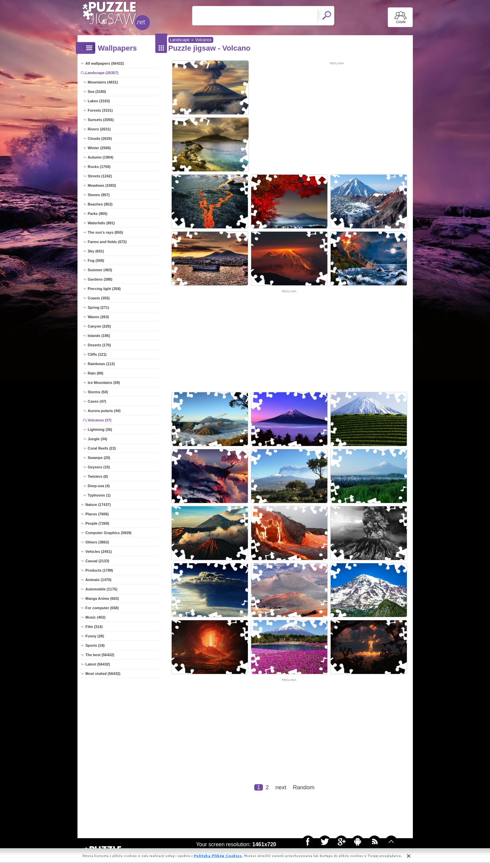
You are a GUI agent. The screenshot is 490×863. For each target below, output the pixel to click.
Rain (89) (95, 373)
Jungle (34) (97, 439)
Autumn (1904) (100, 157)
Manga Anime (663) (102, 598)
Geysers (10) (99, 467)
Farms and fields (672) (107, 242)
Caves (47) (97, 401)
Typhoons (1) (99, 495)
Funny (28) (95, 636)
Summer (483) (100, 270)
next (280, 787)
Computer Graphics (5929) (109, 533)
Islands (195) (99, 336)
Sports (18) (95, 645)
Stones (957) (99, 195)
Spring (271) (98, 307)
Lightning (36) (100, 429)
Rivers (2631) (99, 129)
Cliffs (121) (97, 354)
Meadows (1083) (102, 185)
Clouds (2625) (100, 138)
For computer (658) (102, 608)
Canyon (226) (99, 326)
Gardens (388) (100, 279)
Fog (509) (96, 260)
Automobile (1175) (101, 589)
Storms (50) (98, 392)
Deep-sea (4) (99, 486)
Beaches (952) (100, 204)
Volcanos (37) (100, 420)
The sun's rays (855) (105, 232)
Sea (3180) (97, 92)
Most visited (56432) (103, 674)
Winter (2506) (99, 148)
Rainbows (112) (101, 364)
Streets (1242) (100, 176)
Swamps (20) (99, 458)
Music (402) (96, 617)
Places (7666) (97, 514)
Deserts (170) (99, 345)
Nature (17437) (98, 505)
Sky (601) (96, 251)
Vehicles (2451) (99, 552)
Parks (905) (98, 214)
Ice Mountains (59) (104, 383)
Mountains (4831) (103, 82)
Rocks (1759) (99, 167)
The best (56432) (100, 655)
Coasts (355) (99, 298)
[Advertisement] (337, 113)
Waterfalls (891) (101, 223)
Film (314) (94, 627)
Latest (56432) (98, 664)
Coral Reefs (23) (102, 448)
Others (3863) (97, 542)
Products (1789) (99, 570)
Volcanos (203, 40)
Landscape (180, 40)
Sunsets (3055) (101, 120)
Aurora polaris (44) (104, 411)
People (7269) (97, 523)
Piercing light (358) (104, 289)
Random (303, 787)
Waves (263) (98, 317)
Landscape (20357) (102, 73)
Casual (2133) (97, 561)
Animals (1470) (99, 580)
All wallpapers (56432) (105, 63)
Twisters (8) (98, 476)
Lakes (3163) (99, 101)
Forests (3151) (100, 110)
